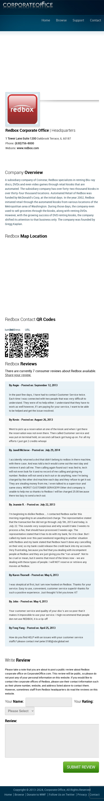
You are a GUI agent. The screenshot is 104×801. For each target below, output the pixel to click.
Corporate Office (28, 8)
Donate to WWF (36, 794)
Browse (61, 20)
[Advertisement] (52, 62)
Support (78, 20)
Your (14, 702)
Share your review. (18, 375)
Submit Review (81, 767)
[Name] (49, 702)
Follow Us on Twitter (62, 794)
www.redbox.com (28, 148)
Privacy (82, 794)
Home (46, 20)
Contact (95, 20)
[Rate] (19, 711)
